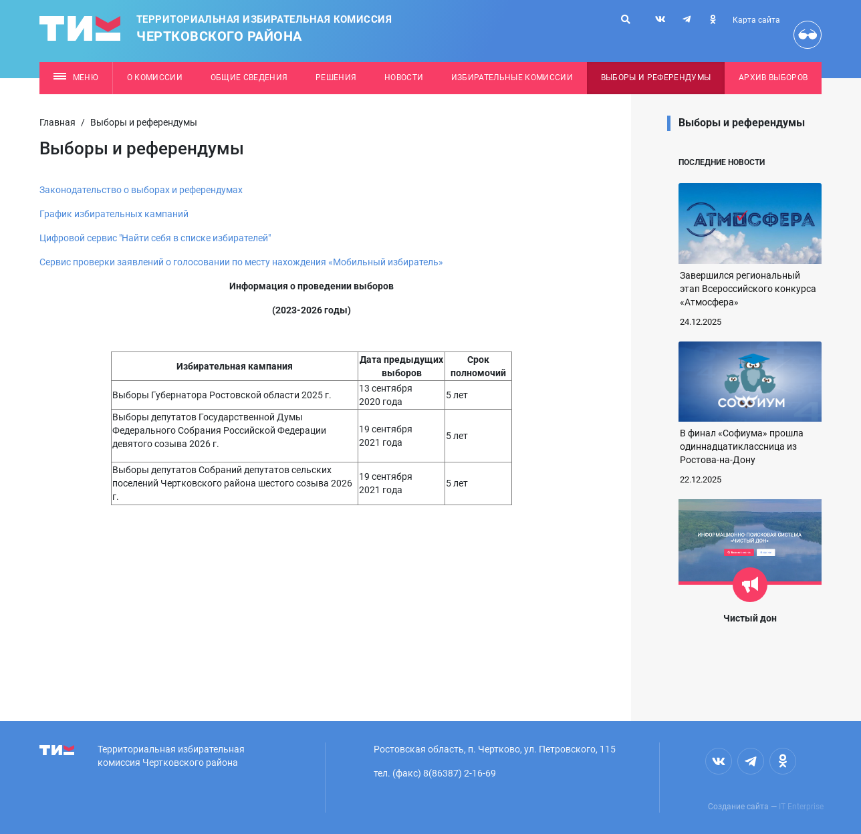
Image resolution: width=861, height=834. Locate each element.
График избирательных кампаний (114, 213)
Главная (57, 122)
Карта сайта (756, 20)
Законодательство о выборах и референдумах (141, 189)
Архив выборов (773, 77)
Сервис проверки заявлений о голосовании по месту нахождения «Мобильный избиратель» (241, 262)
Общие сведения (249, 77)
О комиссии (154, 77)
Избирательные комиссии (512, 77)
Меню (75, 77)
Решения (336, 77)
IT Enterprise (801, 806)
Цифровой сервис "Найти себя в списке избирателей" (155, 238)
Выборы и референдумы (656, 77)
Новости (403, 77)
